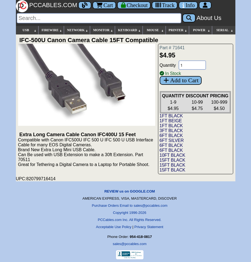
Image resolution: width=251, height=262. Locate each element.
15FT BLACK (172, 160)
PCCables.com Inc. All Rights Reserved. (130, 220)
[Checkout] (134, 5)
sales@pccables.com (129, 244)
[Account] (205, 5)
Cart (104, 5)
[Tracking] (164, 5)
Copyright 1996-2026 (129, 213)
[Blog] (84, 5)
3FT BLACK (171, 130)
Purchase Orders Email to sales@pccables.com (129, 205)
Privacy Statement (148, 227)
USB (29, 30)
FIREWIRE (51, 30)
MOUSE (155, 30)
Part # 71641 (172, 47)
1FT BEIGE (171, 120)
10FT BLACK (172, 155)
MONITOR (103, 30)
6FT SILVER (172, 140)
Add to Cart (181, 80)
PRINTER (178, 30)
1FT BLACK (171, 115)
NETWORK (77, 30)
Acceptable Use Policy (113, 227)
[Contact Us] (188, 5)
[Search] (99, 18)
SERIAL (224, 30)
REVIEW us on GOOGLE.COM (129, 191)
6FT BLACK (171, 135)
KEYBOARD (129, 30)
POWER (201, 30)
